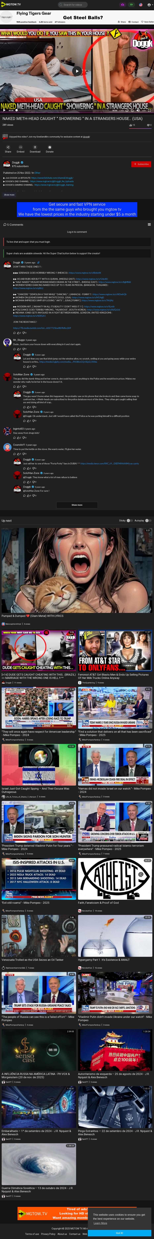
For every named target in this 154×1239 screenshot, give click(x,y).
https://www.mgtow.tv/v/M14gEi (88, 297)
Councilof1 (19, 444)
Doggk (18, 162)
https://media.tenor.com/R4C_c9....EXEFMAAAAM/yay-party (110, 463)
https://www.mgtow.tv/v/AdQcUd (103, 309)
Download (37, 149)
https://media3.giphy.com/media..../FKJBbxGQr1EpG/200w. (68, 361)
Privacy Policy (48, 1234)
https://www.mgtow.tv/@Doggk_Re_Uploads (52, 181)
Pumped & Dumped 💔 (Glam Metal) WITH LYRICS (32, 616)
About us (62, 1234)
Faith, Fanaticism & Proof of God (98, 902)
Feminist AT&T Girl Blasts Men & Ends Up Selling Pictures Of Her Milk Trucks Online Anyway (113, 676)
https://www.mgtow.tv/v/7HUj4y (97, 300)
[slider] (63, 110)
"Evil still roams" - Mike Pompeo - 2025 (25, 902)
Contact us (74, 1234)
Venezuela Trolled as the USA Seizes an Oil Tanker (33, 959)
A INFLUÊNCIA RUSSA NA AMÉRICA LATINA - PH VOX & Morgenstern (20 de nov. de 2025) (36, 1075)
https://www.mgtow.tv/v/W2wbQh (110, 294)
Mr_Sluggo (19, 339)
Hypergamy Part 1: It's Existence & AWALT (104, 959)
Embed (22, 149)
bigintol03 (18, 428)
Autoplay (139, 520)
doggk (86, 136)
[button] (141, 4)
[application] (77, 71)
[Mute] (138, 110)
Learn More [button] (100, 1223)
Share (8, 149)
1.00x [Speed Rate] (121, 110)
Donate (53, 149)
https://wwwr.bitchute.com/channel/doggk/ (52, 178)
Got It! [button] (119, 1233)
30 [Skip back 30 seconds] (127, 110)
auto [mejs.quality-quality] (144, 110)
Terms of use (32, 1234)
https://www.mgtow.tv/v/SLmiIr (99, 306)
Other (37, 173)
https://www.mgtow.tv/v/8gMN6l (115, 282)
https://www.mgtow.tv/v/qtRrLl (28, 288)
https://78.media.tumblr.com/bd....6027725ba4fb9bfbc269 (42, 328)
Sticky (122, 520)
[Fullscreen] (149, 110)
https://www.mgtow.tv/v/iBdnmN (85, 272)
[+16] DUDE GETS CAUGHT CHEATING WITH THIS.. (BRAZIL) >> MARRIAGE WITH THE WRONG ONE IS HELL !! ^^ (39, 676)
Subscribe (141, 164)
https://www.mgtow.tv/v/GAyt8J (92, 279)
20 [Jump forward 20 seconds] (132, 110)
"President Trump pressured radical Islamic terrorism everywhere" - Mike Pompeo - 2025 (111, 847)
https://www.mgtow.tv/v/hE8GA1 (29, 315)
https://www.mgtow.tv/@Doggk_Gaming (54, 185)
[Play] (4, 110)
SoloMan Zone (21, 374)
